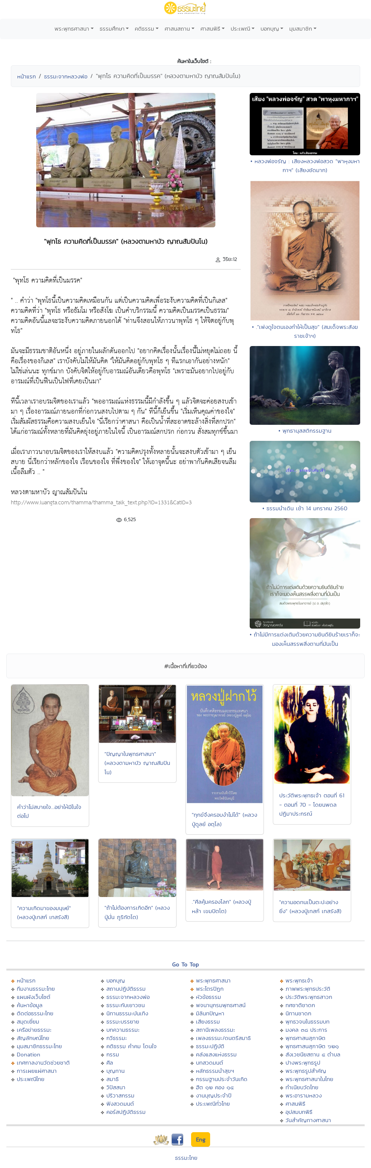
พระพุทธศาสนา (71, 28)
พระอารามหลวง (304, 1095)
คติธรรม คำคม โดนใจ (131, 1046)
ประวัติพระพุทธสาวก (309, 997)
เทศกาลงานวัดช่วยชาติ (43, 1062)
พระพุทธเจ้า (299, 980)
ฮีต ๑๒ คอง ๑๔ (215, 1087)
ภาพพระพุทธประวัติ (308, 989)
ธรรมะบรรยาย (122, 1021)
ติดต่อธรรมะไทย (35, 1013)
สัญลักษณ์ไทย (33, 1038)
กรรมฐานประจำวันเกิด (221, 1079)
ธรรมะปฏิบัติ (210, 1046)
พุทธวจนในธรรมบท (308, 1021)
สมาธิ (112, 1079)
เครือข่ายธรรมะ (34, 1030)
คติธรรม (144, 28)
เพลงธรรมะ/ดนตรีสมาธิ (223, 1038)
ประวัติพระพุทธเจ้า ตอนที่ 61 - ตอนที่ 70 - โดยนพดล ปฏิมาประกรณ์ (311, 804)
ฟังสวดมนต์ (120, 1104)
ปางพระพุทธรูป (303, 1062)
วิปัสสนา (115, 1087)
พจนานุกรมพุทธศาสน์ (221, 1005)
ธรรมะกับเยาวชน (125, 1005)
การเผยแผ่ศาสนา (37, 1071)
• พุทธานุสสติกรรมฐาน (304, 431)
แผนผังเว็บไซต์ (33, 997)
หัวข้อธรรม (208, 997)
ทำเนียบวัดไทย (302, 1087)
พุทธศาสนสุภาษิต (305, 1038)
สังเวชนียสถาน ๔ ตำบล (313, 1054)
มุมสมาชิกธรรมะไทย (39, 1046)
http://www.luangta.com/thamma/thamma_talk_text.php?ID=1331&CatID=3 (101, 503)
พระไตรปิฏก (210, 989)
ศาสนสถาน (177, 28)
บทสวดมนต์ (209, 1062)
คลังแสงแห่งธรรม (216, 1054)
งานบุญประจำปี (213, 1095)
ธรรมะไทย (186, 1158)
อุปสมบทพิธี (299, 1112)
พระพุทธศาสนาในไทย (309, 1079)
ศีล (109, 1062)
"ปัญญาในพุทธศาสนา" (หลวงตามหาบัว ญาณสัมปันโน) (137, 763)
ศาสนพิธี (210, 28)
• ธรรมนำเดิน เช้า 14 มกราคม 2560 (304, 508)
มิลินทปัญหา (210, 1013)
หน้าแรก (26, 76)
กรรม (112, 1054)
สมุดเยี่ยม (28, 1021)
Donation (28, 1054)
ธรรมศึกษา (112, 28)
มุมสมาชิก (300, 28)
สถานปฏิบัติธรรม (126, 989)
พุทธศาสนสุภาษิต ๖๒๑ (312, 1046)
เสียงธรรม (208, 1021)
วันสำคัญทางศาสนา (308, 1120)
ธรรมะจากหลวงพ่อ (65, 76)
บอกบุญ (270, 28)
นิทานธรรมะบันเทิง (127, 1013)
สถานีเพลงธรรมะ (215, 1030)
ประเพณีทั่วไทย (213, 1104)
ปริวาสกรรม (120, 1095)
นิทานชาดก (298, 1013)
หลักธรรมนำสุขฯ (215, 1071)
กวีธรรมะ (116, 1038)
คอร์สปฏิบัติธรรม (126, 1112)
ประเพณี (240, 28)
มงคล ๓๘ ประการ (306, 1030)
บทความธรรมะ (123, 1030)
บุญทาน (115, 1071)
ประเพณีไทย (30, 1079)
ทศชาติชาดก (300, 1005)
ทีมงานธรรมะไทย (36, 989)
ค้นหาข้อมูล (30, 1005)
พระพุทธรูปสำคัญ (306, 1071)
